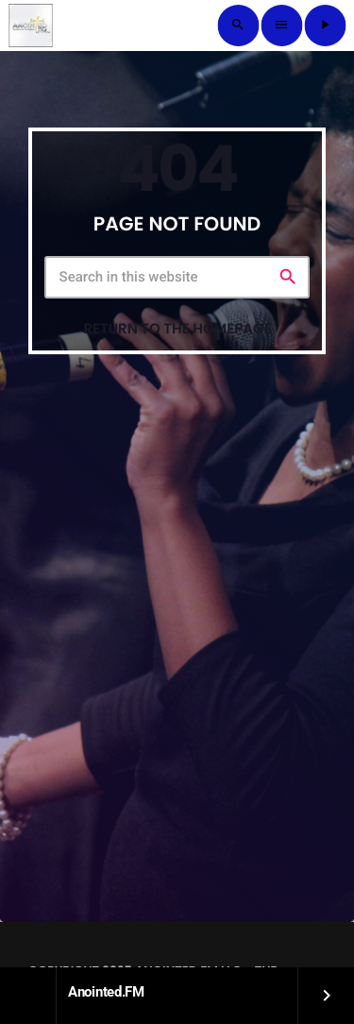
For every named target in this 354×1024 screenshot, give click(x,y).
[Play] (325, 25)
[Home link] (30, 25)
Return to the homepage (177, 329)
